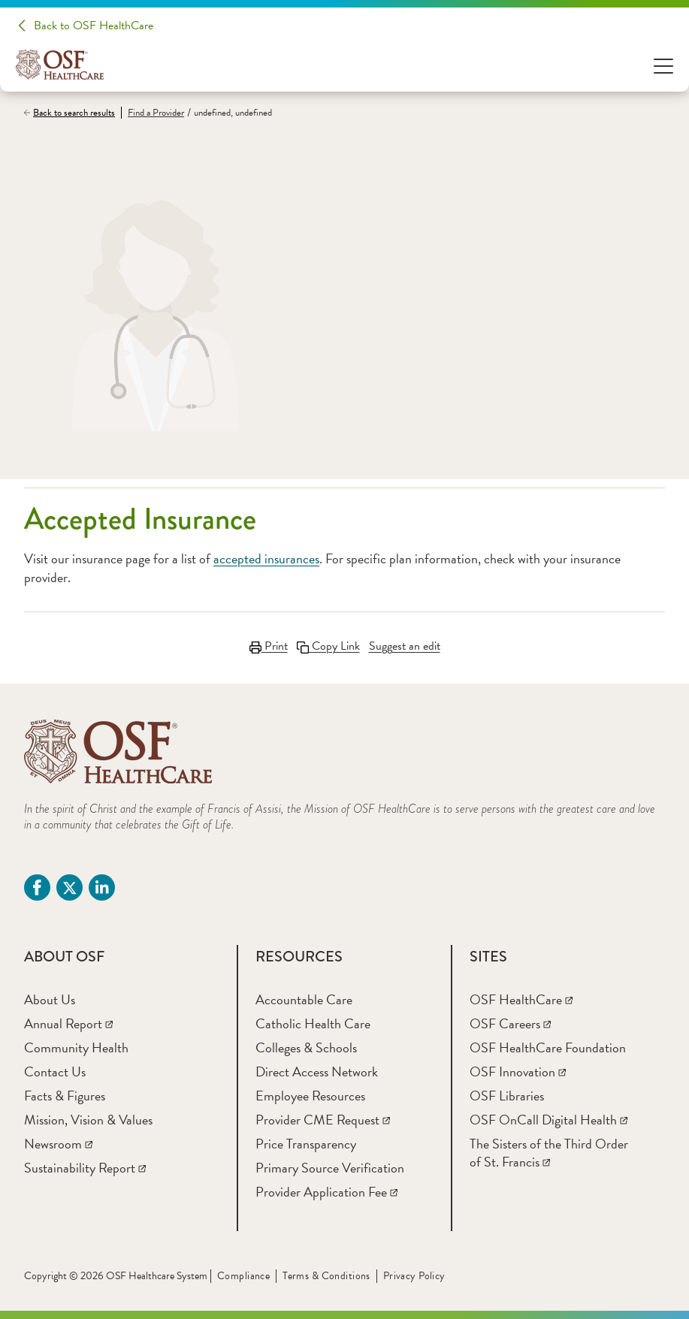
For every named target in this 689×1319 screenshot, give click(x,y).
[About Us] (49, 999)
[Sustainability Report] (85, 1168)
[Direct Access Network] (316, 1071)
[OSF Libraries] (507, 1095)
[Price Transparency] (305, 1143)
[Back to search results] (72, 112)
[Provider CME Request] (322, 1119)
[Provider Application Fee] (326, 1192)
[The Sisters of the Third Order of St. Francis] (549, 1152)
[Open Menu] (663, 65)
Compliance (243, 1276)
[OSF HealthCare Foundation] (548, 1047)
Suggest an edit (404, 646)
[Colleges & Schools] (306, 1047)
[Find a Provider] (152, 113)
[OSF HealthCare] (521, 999)
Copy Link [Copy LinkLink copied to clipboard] (328, 646)
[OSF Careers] (510, 1023)
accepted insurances (266, 558)
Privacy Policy (414, 1276)
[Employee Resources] (310, 1095)
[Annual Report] (68, 1023)
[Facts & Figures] (64, 1095)
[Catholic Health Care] (312, 1023)
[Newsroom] (58, 1143)
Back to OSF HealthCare (93, 26)
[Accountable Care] (303, 999)
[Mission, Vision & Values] (88, 1119)
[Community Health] (76, 1047)
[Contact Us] (55, 1071)
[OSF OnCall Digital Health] (548, 1119)
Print (268, 646)
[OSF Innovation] (518, 1071)
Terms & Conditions (326, 1276)
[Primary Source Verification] (329, 1168)
